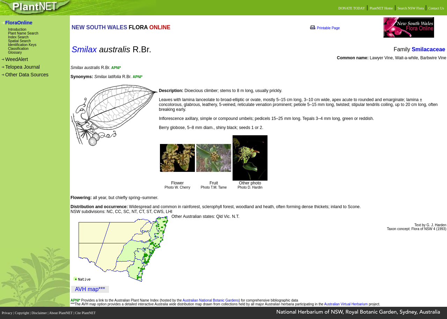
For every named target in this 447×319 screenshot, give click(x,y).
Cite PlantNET (85, 313)
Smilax (84, 49)
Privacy (7, 313)
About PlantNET (61, 313)
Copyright (22, 313)
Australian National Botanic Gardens (211, 300)
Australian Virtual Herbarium (346, 304)
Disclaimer (39, 313)
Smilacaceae (428, 49)
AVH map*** (90, 289)
